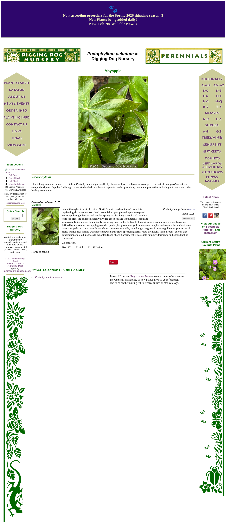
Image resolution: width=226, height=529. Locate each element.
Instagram (210, 232)
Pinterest (208, 229)
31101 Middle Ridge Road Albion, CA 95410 (15, 261)
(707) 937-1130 (15, 266)
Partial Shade (15, 178)
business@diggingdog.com (17, 271)
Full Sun (13, 175)
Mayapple (37, 204)
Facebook (212, 226)
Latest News (211, 197)
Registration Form (140, 276)
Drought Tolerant (16, 184)
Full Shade (14, 181)
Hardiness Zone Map (15, 203)
